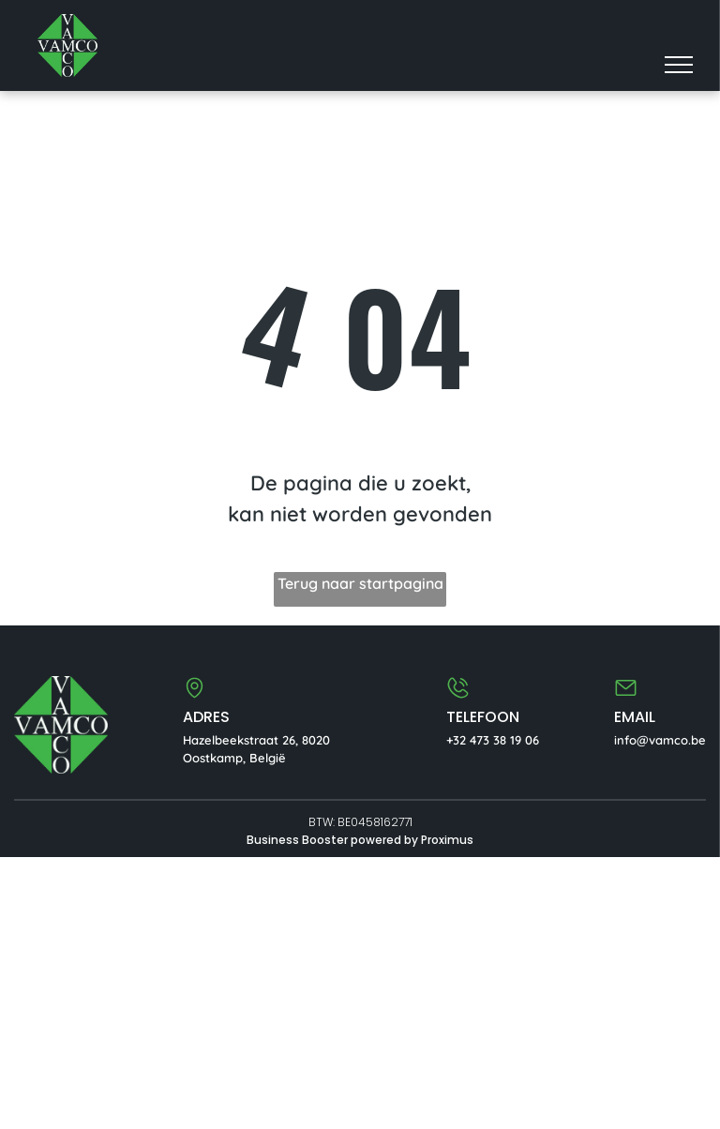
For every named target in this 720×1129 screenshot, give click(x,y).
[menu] (678, 64)
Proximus (447, 840)
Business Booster (297, 840)
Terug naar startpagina (360, 583)
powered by (384, 840)
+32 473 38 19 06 (492, 739)
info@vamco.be (660, 739)
